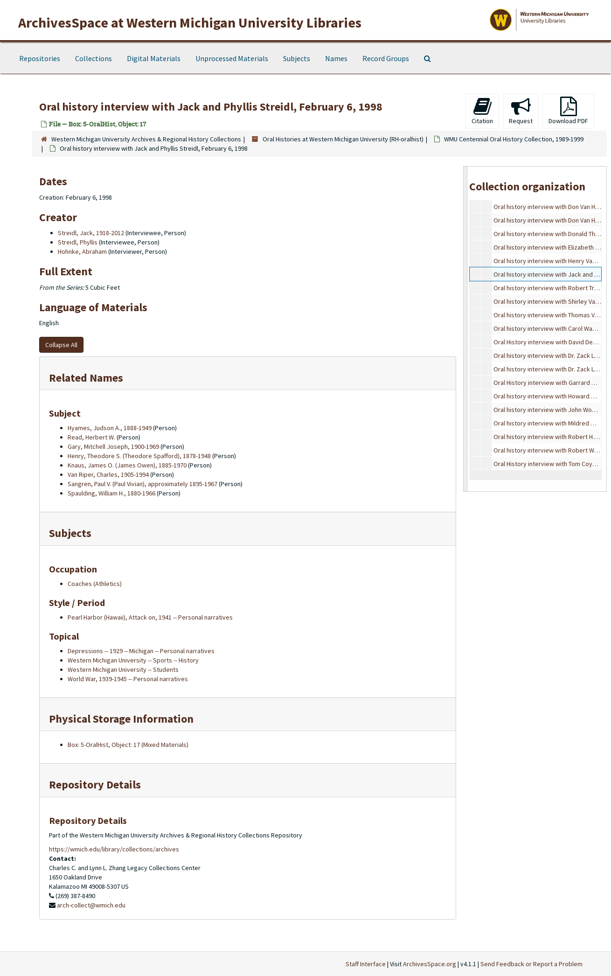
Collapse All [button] (61, 345)
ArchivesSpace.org (429, 964)
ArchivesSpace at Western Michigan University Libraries (189, 22)
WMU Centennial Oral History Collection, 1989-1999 (513, 139)
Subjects (296, 58)
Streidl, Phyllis (77, 242)
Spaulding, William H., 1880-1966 (111, 493)
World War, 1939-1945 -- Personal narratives (128, 679)
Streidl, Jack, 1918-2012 (91, 233)
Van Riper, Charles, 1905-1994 (108, 474)
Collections (93, 58)
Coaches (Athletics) (95, 583)
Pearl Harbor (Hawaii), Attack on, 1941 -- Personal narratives (150, 617)
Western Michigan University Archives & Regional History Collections (146, 139)
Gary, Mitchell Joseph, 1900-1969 (113, 446)
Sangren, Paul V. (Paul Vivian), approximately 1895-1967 (142, 484)
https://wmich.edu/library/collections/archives (114, 849)
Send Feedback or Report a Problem (531, 964)
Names (336, 58)
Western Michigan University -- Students (123, 669)
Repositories (39, 58)
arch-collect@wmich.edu (91, 905)
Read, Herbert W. (91, 437)
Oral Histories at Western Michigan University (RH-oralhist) (343, 139)
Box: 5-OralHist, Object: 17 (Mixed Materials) (128, 744)
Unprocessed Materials (231, 58)
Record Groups (385, 58)
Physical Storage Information (121, 718)
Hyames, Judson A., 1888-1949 (110, 428)
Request (521, 111)
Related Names (86, 377)
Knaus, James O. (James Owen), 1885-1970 (127, 465)
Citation (482, 111)
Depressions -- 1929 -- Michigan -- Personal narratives (141, 651)
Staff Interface (366, 964)
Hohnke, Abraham (82, 251)
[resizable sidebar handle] (465, 329)
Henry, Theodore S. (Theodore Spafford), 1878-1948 (139, 456)
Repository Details (95, 784)
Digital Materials (154, 58)
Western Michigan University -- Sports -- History (133, 660)
